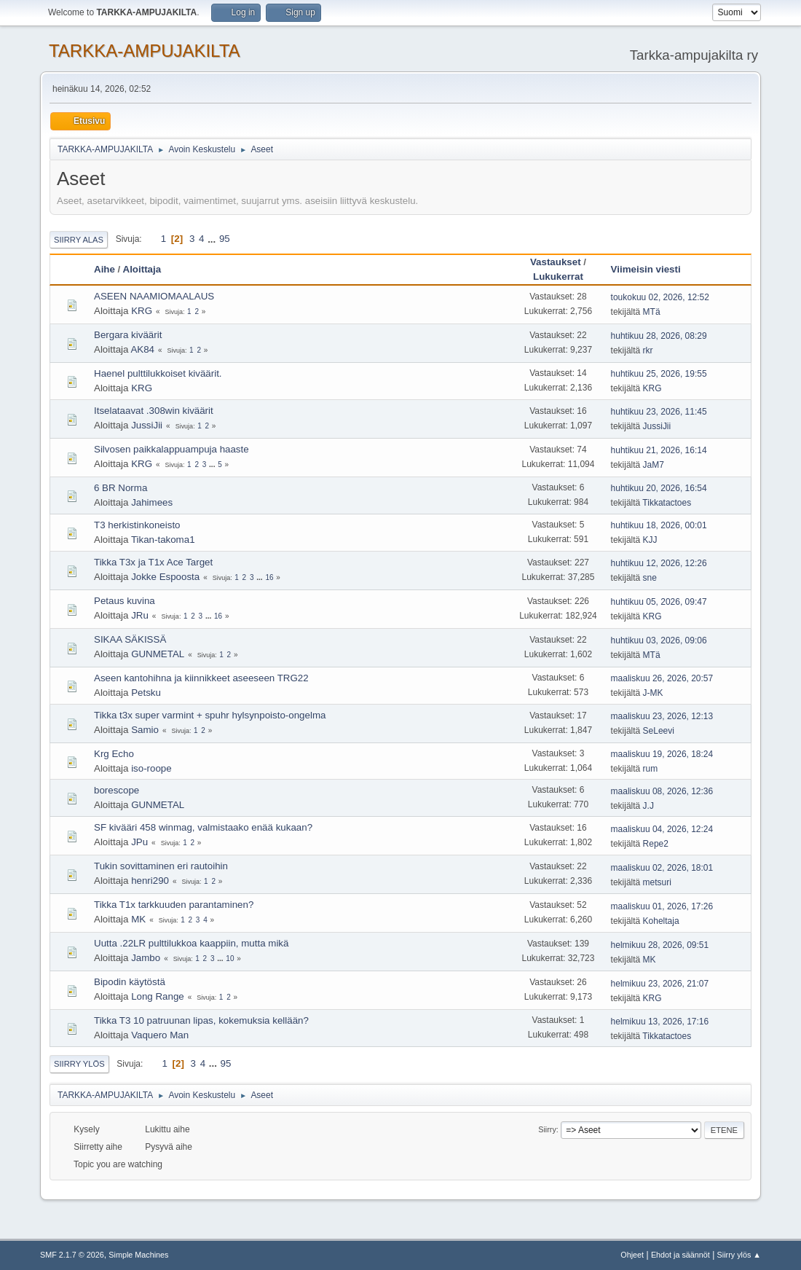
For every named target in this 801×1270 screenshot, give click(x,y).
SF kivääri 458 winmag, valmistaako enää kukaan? (203, 827)
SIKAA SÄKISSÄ (130, 639)
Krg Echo (114, 753)
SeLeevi (658, 731)
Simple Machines (138, 1254)
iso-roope (151, 768)
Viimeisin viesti (652, 269)
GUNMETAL (157, 653)
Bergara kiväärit (128, 334)
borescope (116, 790)
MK (138, 919)
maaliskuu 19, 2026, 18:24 (662, 754)
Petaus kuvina (124, 600)
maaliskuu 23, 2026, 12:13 (662, 716)
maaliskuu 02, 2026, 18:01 (662, 868)
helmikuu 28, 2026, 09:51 (660, 945)
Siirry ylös (79, 1063)
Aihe (104, 269)
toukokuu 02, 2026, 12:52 (660, 297)
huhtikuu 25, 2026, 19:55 (659, 374)
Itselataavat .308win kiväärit (153, 410)
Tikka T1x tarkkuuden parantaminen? (173, 904)
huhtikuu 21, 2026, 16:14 (659, 450)
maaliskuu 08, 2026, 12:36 (662, 791)
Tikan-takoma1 (163, 539)
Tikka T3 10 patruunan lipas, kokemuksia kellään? (201, 1020)
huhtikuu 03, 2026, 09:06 (659, 640)
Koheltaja (661, 921)
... (213, 238)
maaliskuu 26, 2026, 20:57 (662, 678)
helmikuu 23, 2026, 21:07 (660, 984)
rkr (648, 350)
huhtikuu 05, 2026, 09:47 (659, 602)
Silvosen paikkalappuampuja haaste (171, 449)
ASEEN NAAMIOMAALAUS (154, 296)
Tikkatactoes (666, 503)
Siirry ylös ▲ (739, 1254)
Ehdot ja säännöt (680, 1254)
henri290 (150, 880)
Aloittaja (142, 269)
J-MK (653, 693)
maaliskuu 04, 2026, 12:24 (662, 829)
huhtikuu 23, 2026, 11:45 (659, 412)
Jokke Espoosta (165, 576)
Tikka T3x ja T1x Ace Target (153, 562)
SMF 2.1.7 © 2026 (72, 1254)
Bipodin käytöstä (129, 981)
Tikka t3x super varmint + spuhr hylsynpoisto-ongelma (209, 715)
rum (650, 769)
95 (224, 238)
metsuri (657, 882)
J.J (648, 806)
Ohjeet (632, 1254)
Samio (145, 729)
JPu (139, 841)
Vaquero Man (160, 1035)
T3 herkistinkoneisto (137, 525)
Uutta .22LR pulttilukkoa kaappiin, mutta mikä (191, 943)
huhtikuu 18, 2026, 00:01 (659, 525)
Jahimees (152, 502)
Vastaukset (555, 261)
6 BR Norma (120, 487)
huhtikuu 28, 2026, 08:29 (659, 336)
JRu (140, 615)
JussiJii (146, 425)
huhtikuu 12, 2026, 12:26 (659, 563)
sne (650, 578)
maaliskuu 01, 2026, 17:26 (662, 906)
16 (269, 577)
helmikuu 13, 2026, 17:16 (660, 1021)
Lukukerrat (558, 276)
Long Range (157, 996)
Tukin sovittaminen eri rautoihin (161, 866)
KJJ (650, 540)
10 (230, 959)
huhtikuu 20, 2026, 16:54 (659, 488)
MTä (651, 312)
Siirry (547, 1129)
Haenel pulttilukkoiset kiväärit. (158, 373)
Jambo (145, 957)
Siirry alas (78, 239)
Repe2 (655, 844)
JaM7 (653, 465)
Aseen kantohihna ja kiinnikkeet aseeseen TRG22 (201, 678)
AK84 (142, 349)
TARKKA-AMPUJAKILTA (144, 50)
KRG (141, 310)
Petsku (146, 692)
